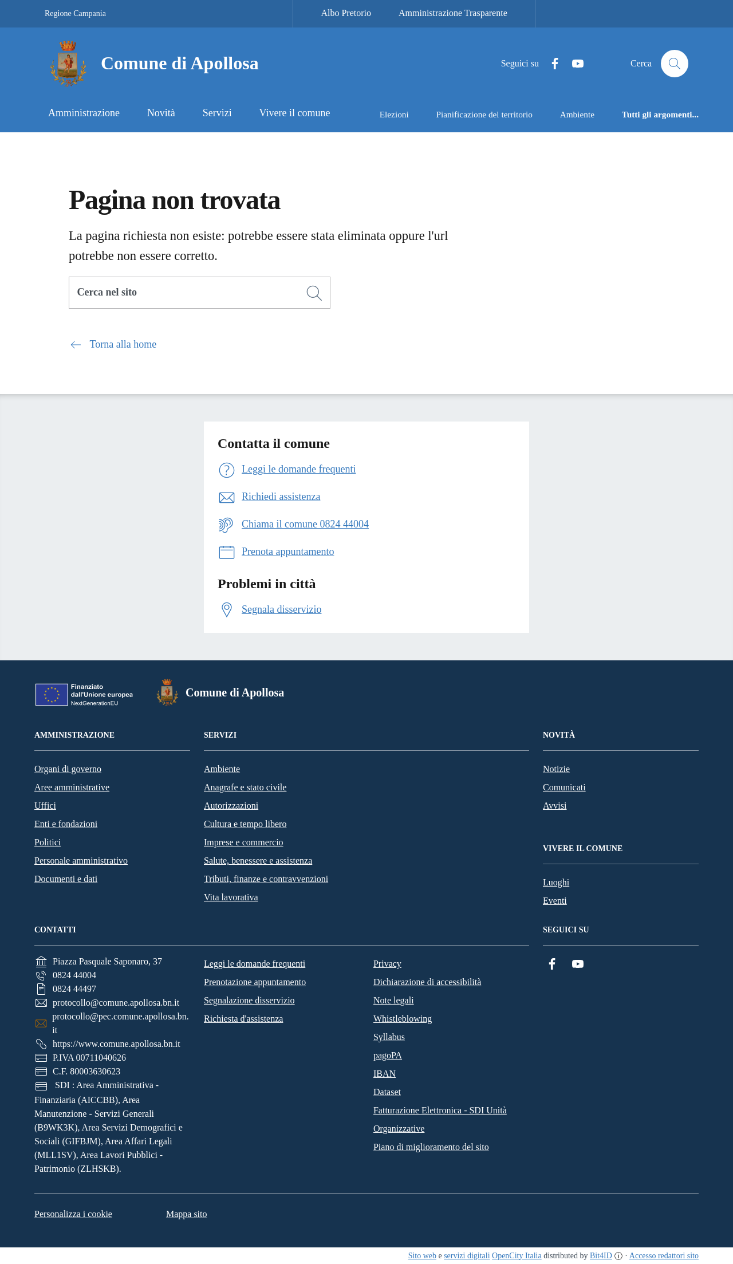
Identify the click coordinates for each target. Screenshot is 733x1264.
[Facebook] (550, 64)
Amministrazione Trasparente (453, 13)
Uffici (45, 805)
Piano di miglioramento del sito (431, 1147)
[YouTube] (573, 64)
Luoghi (556, 882)
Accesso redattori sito (664, 1255)
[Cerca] (314, 293)
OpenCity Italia (517, 1255)
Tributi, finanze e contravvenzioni (266, 879)
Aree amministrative (71, 787)
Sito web (422, 1255)
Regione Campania (75, 13)
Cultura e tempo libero (245, 824)
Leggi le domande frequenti (254, 963)
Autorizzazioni (231, 805)
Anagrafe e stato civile (245, 787)
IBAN (384, 1073)
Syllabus (389, 1037)
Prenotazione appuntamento (255, 982)
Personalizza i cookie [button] (73, 1214)
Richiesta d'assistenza (243, 1018)
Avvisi (554, 805)
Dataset (387, 1092)
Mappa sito (186, 1214)
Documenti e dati (65, 879)
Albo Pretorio (346, 13)
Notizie (556, 769)
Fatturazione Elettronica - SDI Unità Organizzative (440, 1119)
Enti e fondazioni (65, 824)
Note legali (393, 1000)
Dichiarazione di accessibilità (427, 982)
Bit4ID (601, 1255)
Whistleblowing (402, 1018)
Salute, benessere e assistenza (258, 860)
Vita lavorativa (231, 897)
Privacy (387, 963)
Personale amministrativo (81, 860)
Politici (47, 842)
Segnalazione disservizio (249, 1000)
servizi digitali (467, 1255)
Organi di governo (67, 769)
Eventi (555, 900)
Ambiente (222, 769)
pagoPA (387, 1055)
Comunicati (564, 787)
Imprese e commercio (243, 842)
